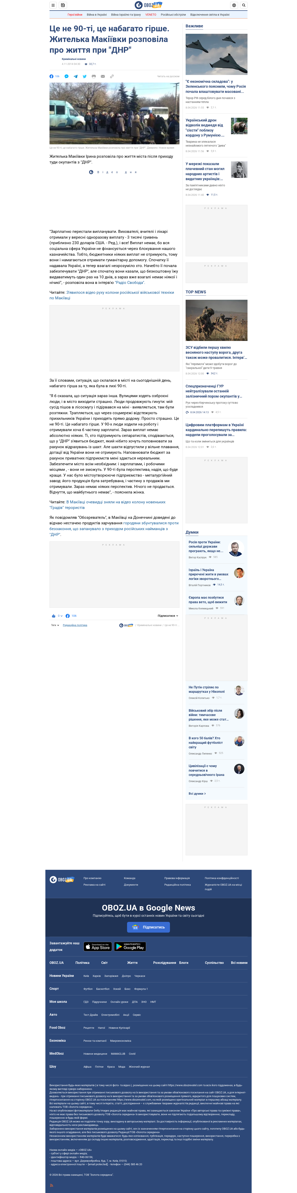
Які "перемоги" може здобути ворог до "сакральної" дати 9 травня (211, 366)
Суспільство (214, 963)
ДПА (135, 1001)
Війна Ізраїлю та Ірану (126, 14)
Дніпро (126, 975)
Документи (131, 884)
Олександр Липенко (200, 753)
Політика (82, 963)
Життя (132, 963)
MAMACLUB (118, 1053)
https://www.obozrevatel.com (185, 1085)
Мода (121, 1066)
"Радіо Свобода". (130, 282)
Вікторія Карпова (199, 725)
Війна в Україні (97, 14)
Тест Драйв (91, 1014)
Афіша (87, 1066)
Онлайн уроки (119, 1001)
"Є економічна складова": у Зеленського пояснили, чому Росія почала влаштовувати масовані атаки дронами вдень (216, 86)
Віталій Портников (200, 585)
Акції (126, 1014)
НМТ (153, 1001)
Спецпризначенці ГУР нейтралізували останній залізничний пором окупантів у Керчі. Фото (212, 391)
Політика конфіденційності (222, 878)
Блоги (183, 963)
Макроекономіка (120, 1040)
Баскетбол (103, 988)
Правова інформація (177, 878)
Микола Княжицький (201, 608)
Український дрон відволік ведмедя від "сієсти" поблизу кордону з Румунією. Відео (204, 128)
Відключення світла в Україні (209, 14)
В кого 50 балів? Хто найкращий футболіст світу (206, 742)
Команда (129, 878)
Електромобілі (110, 1014)
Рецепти (89, 1027)
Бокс (128, 988)
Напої (101, 1027)
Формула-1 (141, 988)
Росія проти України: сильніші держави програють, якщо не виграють (205, 546)
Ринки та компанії (95, 1040)
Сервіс (137, 1014)
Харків (97, 975)
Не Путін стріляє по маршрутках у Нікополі (207, 689)
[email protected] (97, 1164)
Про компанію (92, 878)
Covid (132, 1053)
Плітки (99, 1066)
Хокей (117, 988)
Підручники (99, 1001)
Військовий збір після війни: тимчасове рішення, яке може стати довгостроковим (208, 715)
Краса (111, 1066)
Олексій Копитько (199, 698)
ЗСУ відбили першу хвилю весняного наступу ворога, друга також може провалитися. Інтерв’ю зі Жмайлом (217, 352)
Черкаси (139, 975)
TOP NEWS (196, 291)
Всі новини (239, 963)
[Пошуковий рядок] (243, 5)
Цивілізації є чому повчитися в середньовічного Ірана (206, 770)
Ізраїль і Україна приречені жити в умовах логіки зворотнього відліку (208, 574)
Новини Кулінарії (119, 1027)
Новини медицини (95, 1053)
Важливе (194, 25)
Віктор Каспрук (197, 557)
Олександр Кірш (198, 781)
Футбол (88, 988)
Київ (86, 975)
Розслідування (164, 963)
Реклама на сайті (94, 884)
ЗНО (144, 1001)
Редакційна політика (75, 625)
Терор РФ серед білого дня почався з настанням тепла (210, 100)
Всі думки (196, 793)
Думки (192, 532)
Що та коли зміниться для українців (210, 441)
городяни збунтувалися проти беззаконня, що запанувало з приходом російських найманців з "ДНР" (114, 529)
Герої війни (75, 14)
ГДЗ (86, 1001)
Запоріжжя (111, 975)
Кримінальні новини (74, 59)
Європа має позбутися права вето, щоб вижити (208, 600)
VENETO (150, 14)
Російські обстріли (173, 14)
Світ (104, 963)
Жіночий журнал (139, 1066)
